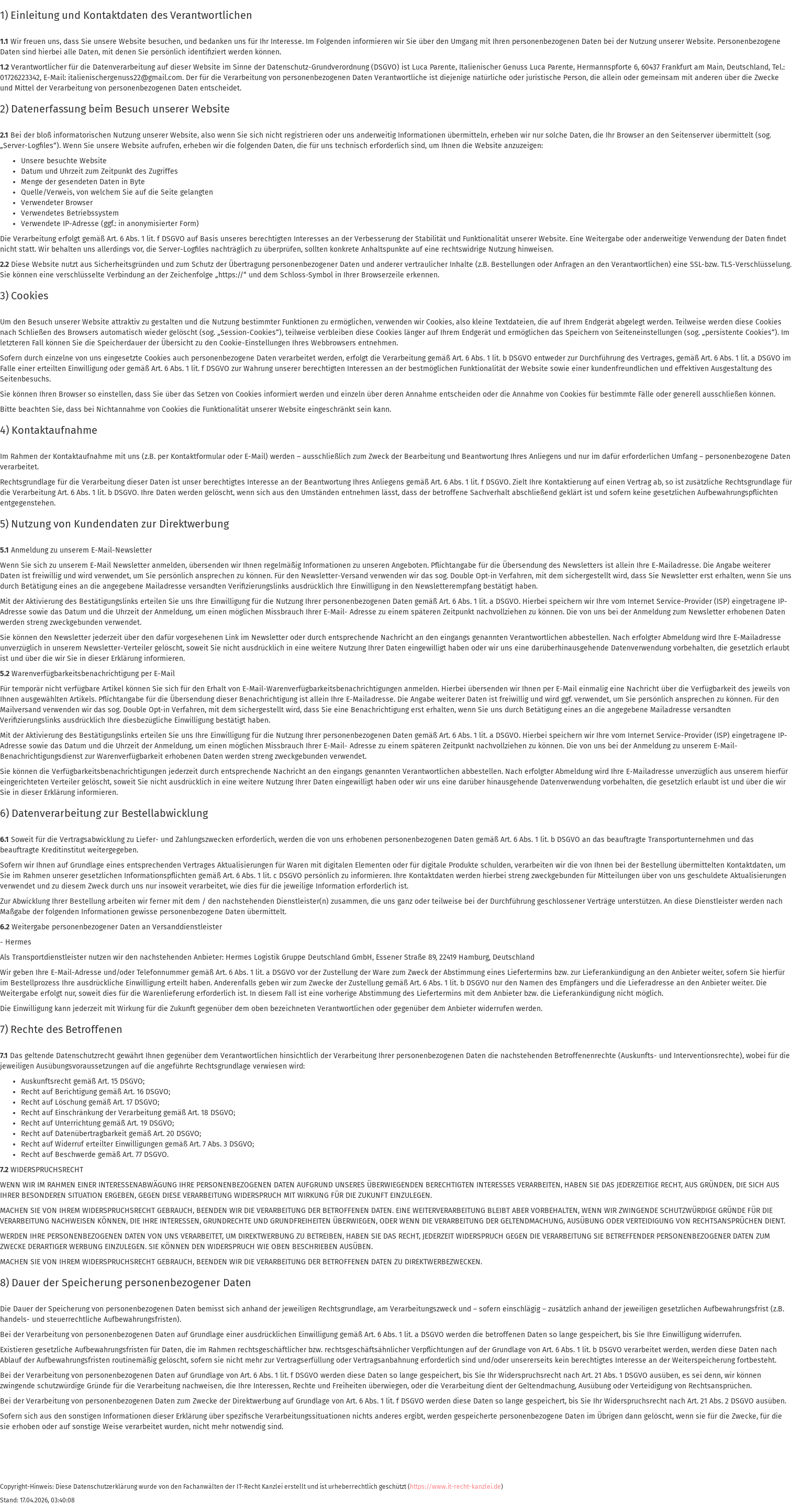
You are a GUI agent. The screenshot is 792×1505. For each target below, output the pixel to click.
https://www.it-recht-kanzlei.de (455, 1486)
